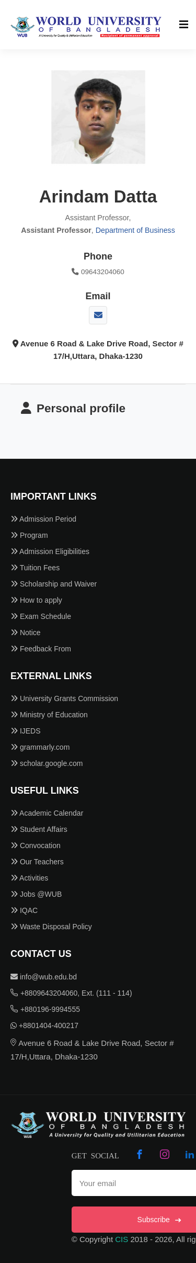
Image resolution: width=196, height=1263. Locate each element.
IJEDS (25, 731)
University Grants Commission (64, 698)
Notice (25, 632)
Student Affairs (38, 829)
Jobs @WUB (36, 894)
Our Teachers (37, 862)
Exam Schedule (40, 616)
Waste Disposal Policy (51, 926)
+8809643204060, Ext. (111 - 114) (71, 993)
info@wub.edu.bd (43, 977)
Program (29, 535)
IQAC (24, 910)
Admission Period (43, 519)
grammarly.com (40, 747)
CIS (121, 1239)
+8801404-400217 (44, 1025)
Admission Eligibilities (49, 551)
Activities (29, 878)
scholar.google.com (46, 763)
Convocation (35, 845)
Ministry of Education (49, 715)
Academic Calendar (46, 813)
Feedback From (40, 649)
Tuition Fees (35, 567)
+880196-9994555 (45, 1009)
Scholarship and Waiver (53, 584)
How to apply (36, 600)
